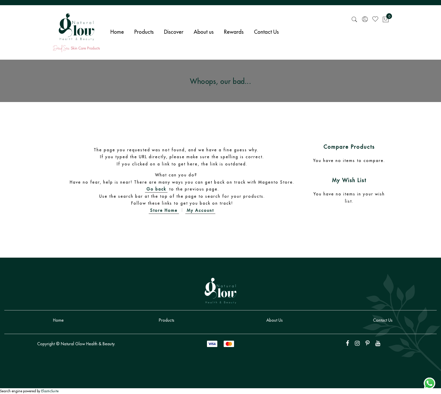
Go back (156, 189)
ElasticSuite (50, 391)
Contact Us (383, 320)
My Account (200, 210)
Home (58, 320)
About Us (274, 320)
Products (166, 320)
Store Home (164, 210)
